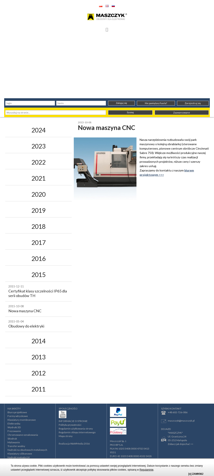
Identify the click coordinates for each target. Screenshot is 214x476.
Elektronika (14, 423)
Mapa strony (66, 436)
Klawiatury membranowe (22, 419)
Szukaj (130, 112)
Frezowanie (14, 431)
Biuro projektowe (17, 412)
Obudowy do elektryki (26, 326)
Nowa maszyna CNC (24, 311)
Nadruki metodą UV (19, 457)
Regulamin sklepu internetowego (77, 432)
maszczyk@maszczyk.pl (178, 421)
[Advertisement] (107, 67)
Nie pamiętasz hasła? (156, 103)
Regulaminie (147, 469)
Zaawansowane (181, 112)
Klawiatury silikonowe (20, 453)
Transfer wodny (16, 446)
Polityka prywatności (70, 424)
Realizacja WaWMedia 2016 (74, 443)
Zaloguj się (121, 103)
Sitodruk (12, 438)
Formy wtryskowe (18, 416)
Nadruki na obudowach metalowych (27, 449)
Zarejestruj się (193, 103)
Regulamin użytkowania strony (76, 428)
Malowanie (14, 442)
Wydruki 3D (14, 427)
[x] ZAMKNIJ (195, 473)
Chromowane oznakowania (23, 434)
